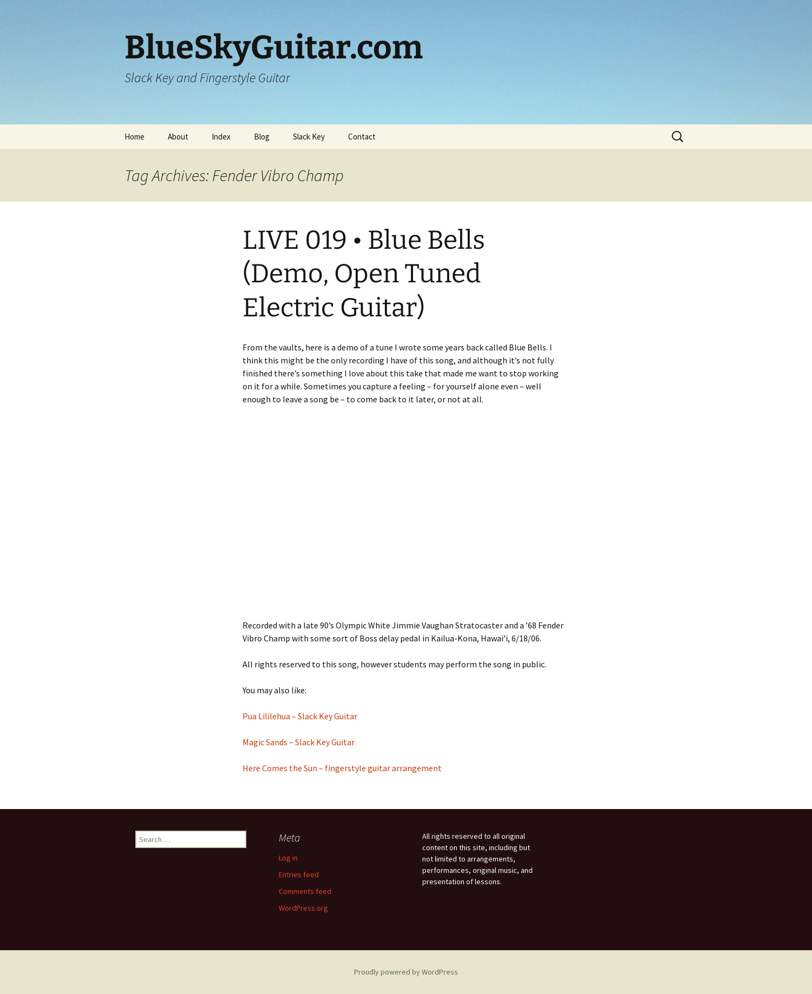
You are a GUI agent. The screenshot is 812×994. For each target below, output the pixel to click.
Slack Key (309, 136)
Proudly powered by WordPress (406, 972)
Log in (288, 858)
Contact (362, 136)
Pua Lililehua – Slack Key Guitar (300, 716)
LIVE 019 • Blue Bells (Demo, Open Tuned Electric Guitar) (364, 273)
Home (135, 136)
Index (221, 136)
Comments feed (305, 891)
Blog (262, 136)
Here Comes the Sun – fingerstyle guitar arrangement (342, 768)
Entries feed (299, 874)
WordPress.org (303, 908)
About (178, 136)
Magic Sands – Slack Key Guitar (299, 742)
